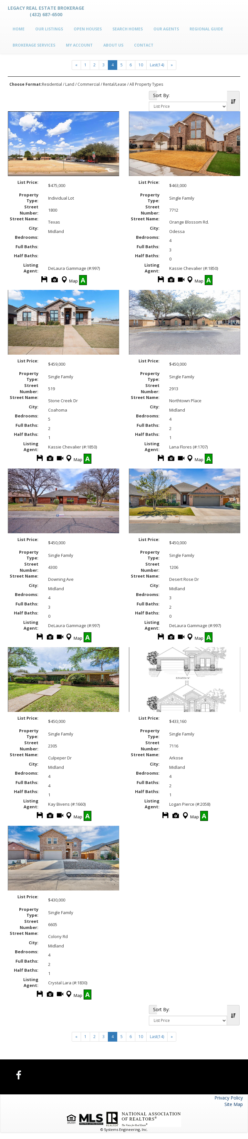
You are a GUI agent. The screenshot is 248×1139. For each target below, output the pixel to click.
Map (69, 281)
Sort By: (155, 95)
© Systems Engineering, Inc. (124, 1129)
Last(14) (157, 65)
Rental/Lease (114, 84)
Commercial (89, 84)
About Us (113, 45)
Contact (143, 45)
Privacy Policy (228, 1098)
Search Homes (127, 29)
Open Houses (88, 29)
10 (141, 65)
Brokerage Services (34, 45)
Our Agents (166, 29)
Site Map (233, 1104)
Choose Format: (25, 84)
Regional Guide (206, 29)
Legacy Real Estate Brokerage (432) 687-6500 (46, 11)
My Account (79, 45)
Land (69, 84)
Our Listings (49, 29)
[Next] (76, 65)
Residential (52, 84)
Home (19, 29)
